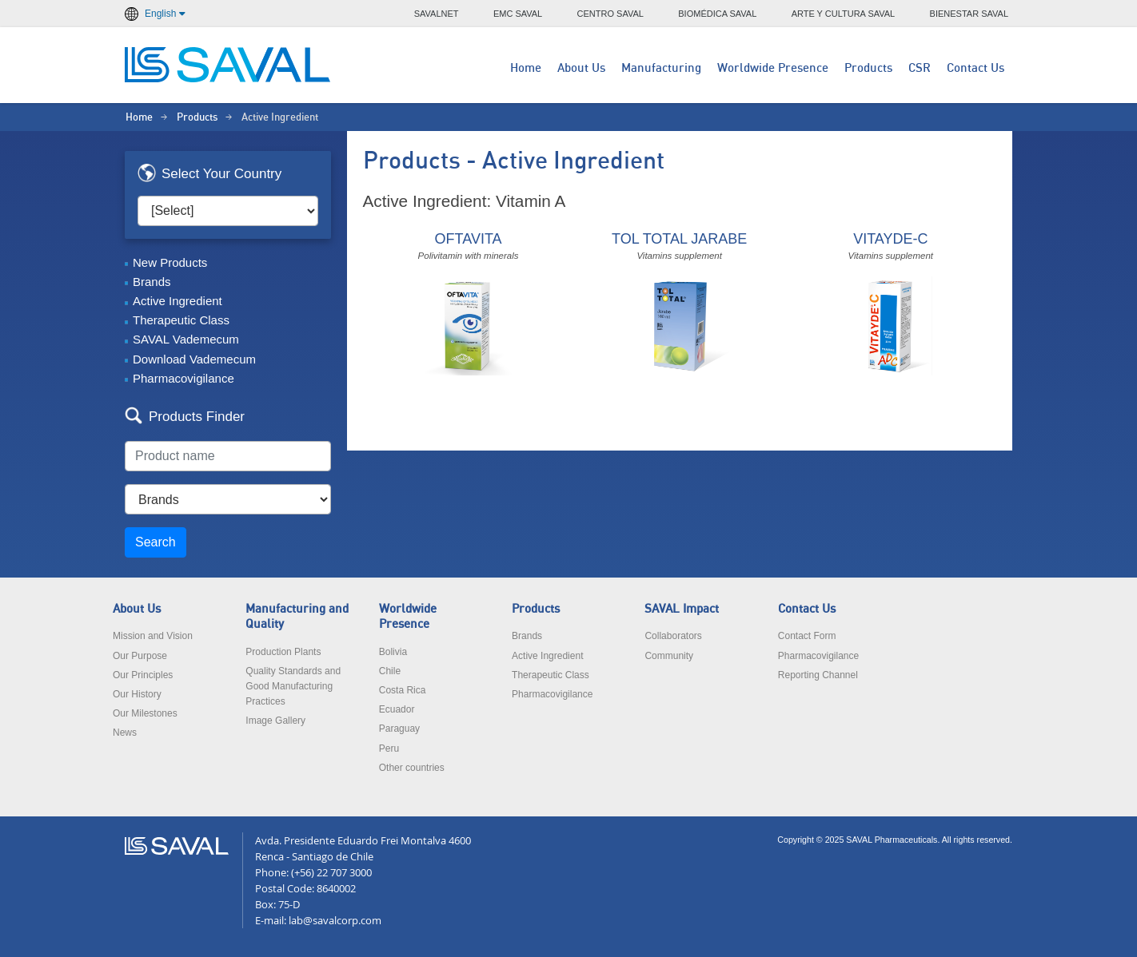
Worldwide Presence (772, 68)
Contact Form (807, 635)
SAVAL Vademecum (186, 339)
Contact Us (975, 68)
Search (155, 542)
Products (868, 68)
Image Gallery (275, 720)
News (125, 732)
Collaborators (672, 635)
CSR (919, 68)
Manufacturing (661, 68)
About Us (581, 68)
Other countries (412, 767)
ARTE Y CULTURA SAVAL (844, 13)
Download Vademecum (194, 359)
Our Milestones (145, 713)
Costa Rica (402, 690)
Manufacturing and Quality (297, 616)
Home (525, 68)
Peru (389, 748)
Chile (390, 671)
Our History (137, 694)
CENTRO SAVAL (610, 13)
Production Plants (283, 651)
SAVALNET (436, 13)
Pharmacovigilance (183, 378)
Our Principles (143, 675)
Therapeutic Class (181, 320)
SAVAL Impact (681, 609)
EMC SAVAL (517, 13)
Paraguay (399, 728)
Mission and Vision (153, 635)
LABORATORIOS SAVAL (229, 64)
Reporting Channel (818, 675)
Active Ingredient (177, 301)
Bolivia (393, 651)
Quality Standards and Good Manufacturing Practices (293, 686)
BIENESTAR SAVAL (969, 13)
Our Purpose (140, 655)
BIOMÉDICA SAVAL (717, 13)
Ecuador (397, 709)
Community (668, 655)
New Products (170, 262)
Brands (152, 281)
